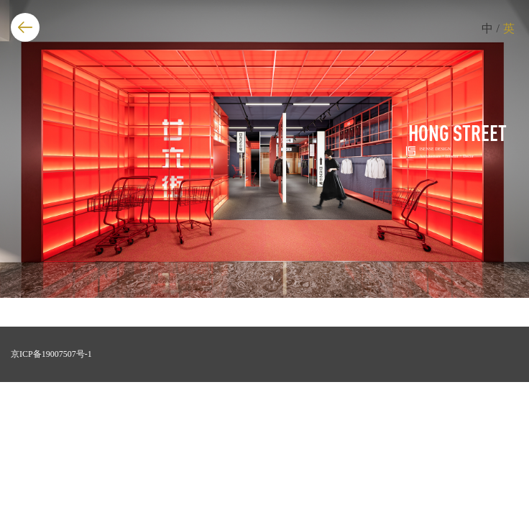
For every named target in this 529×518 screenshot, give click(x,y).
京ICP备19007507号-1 (51, 354)
